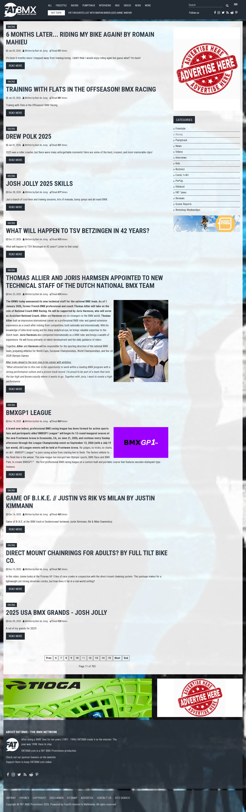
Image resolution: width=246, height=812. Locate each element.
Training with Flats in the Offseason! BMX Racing (81, 89)
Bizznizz (180, 169)
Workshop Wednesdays (187, 209)
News (138, 5)
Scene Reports (183, 204)
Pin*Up (179, 180)
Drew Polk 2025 (28, 136)
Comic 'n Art (182, 175)
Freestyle (61, 5)
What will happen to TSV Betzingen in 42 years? (77, 231)
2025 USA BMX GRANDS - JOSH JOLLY (56, 612)
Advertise (87, 798)
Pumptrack (89, 5)
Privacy (24, 798)
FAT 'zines (180, 192)
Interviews (105, 5)
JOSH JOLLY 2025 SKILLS (39, 183)
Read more (15, 65)
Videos (127, 5)
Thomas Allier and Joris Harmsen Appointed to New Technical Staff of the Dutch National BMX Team (84, 281)
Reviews (179, 198)
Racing (74, 5)
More (148, 5)
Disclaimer (57, 798)
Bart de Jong (41, 50)
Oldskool (179, 186)
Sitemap (72, 798)
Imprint (11, 798)
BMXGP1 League (28, 413)
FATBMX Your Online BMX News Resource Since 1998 (23, 9)
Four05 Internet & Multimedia (79, 804)
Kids (117, 5)
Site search (122, 798)
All (50, 5)
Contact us (104, 798)
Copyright (39, 798)
